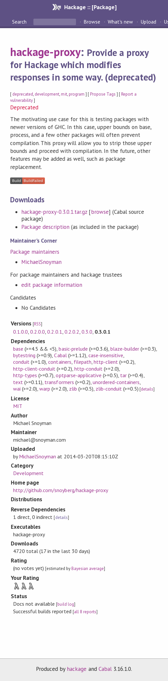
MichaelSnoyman (41, 262)
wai (17, 388)
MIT (17, 406)
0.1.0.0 (20, 331)
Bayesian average (87, 568)
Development (28, 473)
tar (123, 375)
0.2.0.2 (72, 331)
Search (20, 21)
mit (64, 94)
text (18, 382)
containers (59, 362)
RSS (37, 324)
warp (44, 388)
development (47, 94)
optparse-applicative (78, 375)
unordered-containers (116, 382)
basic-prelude (73, 348)
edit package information (52, 284)
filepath (82, 362)
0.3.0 (87, 331)
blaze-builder (124, 348)
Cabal (60, 355)
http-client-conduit (34, 368)
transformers (59, 382)
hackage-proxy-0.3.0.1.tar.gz (54, 211)
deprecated (22, 94)
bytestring (24, 355)
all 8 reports (85, 612)
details (147, 389)
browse (100, 211)
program (76, 94)
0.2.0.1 (54, 331)
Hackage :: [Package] (90, 7)
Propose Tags (103, 94)
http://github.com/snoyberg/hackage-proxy (60, 490)
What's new (120, 21)
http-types (25, 375)
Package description (45, 226)
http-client (106, 362)
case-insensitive (105, 355)
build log (65, 604)
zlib (73, 388)
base (18, 348)
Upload (148, 21)
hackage (76, 668)
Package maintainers (34, 251)
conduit (21, 362)
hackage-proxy (45, 52)
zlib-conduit (109, 388)
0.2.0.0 (37, 331)
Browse (92, 21)
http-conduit (88, 368)
